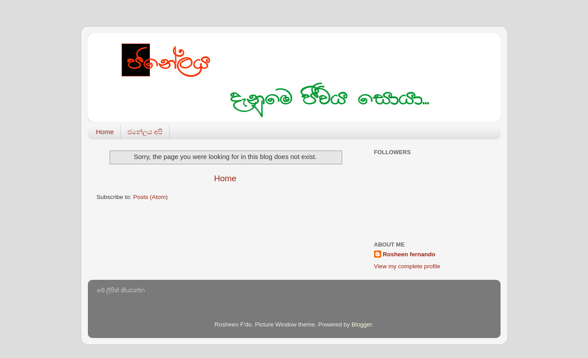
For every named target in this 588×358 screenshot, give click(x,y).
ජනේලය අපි (144, 131)
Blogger (361, 324)
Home (105, 131)
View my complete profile (407, 266)
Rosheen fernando (409, 254)
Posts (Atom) (150, 197)
